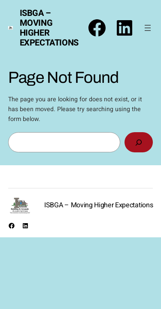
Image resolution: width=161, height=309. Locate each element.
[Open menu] (148, 28)
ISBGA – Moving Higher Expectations (49, 28)
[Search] (139, 142)
